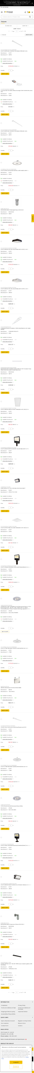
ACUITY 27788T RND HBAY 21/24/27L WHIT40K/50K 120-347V (14, 648)
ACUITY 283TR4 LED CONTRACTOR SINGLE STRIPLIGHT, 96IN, (14, 51)
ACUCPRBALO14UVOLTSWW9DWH (9, 647)
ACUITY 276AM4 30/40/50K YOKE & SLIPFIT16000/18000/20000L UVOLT (17, 567)
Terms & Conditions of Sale (8, 1007)
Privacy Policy (21, 1005)
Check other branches (7, 63)
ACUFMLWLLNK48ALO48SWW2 (8, 726)
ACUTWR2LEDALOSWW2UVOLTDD (9, 883)
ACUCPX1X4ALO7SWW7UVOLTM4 (8, 408)
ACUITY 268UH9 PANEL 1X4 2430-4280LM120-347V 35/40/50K (15, 409)
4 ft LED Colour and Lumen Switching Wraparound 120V (13, 727)
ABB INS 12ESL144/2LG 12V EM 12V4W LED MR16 (11, 687)
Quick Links (17, 1017)
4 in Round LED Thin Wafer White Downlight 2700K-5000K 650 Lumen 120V (16, 91)
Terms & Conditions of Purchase (24, 1008)
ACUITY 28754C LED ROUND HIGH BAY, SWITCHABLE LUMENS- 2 (15, 170)
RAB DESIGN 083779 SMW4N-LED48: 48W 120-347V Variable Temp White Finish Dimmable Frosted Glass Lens (16, 369)
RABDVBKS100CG (5, 923)
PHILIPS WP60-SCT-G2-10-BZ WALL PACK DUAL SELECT (13, 488)
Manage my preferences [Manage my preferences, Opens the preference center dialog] (16, 1066)
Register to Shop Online (24, 1020)
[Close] (30, 1047)
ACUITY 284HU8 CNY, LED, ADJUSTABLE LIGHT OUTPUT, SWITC (14, 249)
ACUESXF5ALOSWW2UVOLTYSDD (8, 447)
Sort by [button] (24, 25)
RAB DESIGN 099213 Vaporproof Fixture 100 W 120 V (12, 924)
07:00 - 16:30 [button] (29, 3)
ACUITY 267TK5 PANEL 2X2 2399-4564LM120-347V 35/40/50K (15, 527)
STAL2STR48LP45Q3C (6, 327)
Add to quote (5, 631)
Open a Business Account (8, 1020)
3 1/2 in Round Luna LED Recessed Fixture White (12, 806)
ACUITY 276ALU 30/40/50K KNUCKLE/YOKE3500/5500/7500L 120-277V (17, 845)
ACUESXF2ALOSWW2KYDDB (7, 844)
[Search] (17, 16)
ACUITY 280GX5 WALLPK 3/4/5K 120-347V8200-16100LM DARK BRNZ (16, 884)
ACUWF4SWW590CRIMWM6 (7, 89)
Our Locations (4, 1023)
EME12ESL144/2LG (5, 686)
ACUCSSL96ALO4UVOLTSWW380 (8, 49)
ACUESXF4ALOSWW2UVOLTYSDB (8, 566)
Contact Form (4, 1025)
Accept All (15, 1062)
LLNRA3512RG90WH (5, 804)
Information (17, 1002)
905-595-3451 (13, 1036)
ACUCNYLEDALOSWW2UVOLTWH (8, 287)
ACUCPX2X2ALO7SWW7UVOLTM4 (8, 526)
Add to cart (5, 73)
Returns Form (22, 1023)
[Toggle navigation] (2, 12)
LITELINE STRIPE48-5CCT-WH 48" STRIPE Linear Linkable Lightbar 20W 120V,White (16, 964)
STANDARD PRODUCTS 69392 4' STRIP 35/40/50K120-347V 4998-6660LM (16, 329)
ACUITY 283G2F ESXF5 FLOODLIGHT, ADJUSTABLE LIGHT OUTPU (15, 448)
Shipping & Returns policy (8, 1011)
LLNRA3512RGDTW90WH (6, 605)
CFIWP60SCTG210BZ (5, 487)
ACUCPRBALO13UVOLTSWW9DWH (9, 765)
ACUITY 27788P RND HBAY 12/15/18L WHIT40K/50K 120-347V (14, 766)
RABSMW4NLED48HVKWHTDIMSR (8, 367)
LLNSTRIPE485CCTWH (6, 962)
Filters (8, 25)
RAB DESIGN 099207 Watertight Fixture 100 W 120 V (12, 210)
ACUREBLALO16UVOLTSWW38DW (8, 169)
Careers (20, 1025)
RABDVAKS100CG (5, 208)
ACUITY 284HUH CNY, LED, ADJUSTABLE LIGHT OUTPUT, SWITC (14, 288)
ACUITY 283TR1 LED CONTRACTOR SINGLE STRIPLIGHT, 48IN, (14, 131)
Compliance (4, 1005)
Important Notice (22, 1011)
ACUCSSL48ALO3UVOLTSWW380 (9, 129)
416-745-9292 (5, 7)
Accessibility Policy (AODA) (8, 1014)
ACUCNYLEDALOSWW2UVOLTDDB (8, 248)
